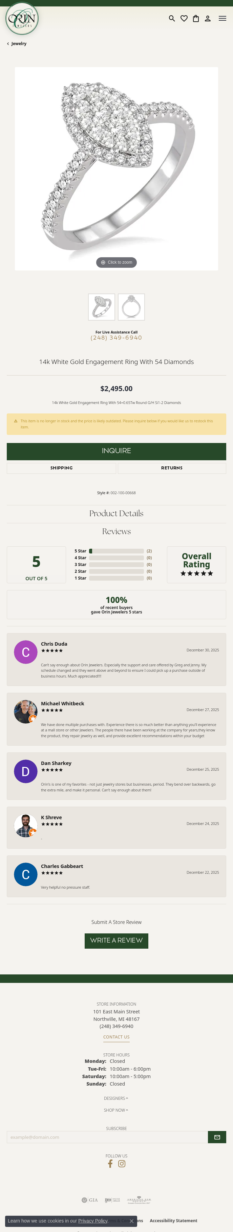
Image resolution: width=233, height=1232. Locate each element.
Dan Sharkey (56, 763)
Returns (172, 468)
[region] (116, 177)
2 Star (80, 571)
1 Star (80, 578)
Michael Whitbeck (62, 703)
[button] (172, 18)
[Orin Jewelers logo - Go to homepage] (22, 18)
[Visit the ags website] (139, 1200)
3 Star (80, 564)
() (149, 551)
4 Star (80, 558)
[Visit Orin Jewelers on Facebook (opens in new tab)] (110, 1164)
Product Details (116, 514)
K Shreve (51, 817)
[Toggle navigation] (222, 18)
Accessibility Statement (173, 1221)
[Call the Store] (116, 1026)
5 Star (80, 551)
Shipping (61, 468)
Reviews (116, 532)
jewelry (19, 43)
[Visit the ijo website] (112, 1200)
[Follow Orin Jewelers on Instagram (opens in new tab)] (121, 1164)
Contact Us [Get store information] (116, 1037)
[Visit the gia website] (90, 1200)
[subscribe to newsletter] (217, 1137)
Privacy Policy (92, 1221)
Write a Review (116, 941)
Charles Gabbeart (62, 866)
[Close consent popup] (132, 1221)
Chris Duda (54, 644)
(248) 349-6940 (117, 338)
